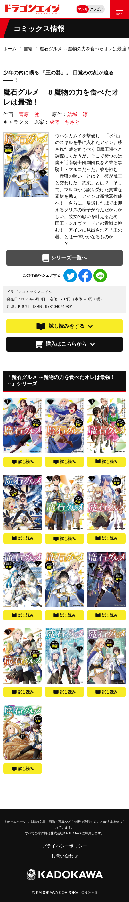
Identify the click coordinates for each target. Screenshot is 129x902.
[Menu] (119, 9)
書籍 (28, 48)
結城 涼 (77, 114)
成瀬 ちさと (64, 122)
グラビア (96, 9)
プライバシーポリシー (64, 845)
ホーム (10, 48)
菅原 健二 (31, 114)
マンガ (82, 9)
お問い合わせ (64, 855)
